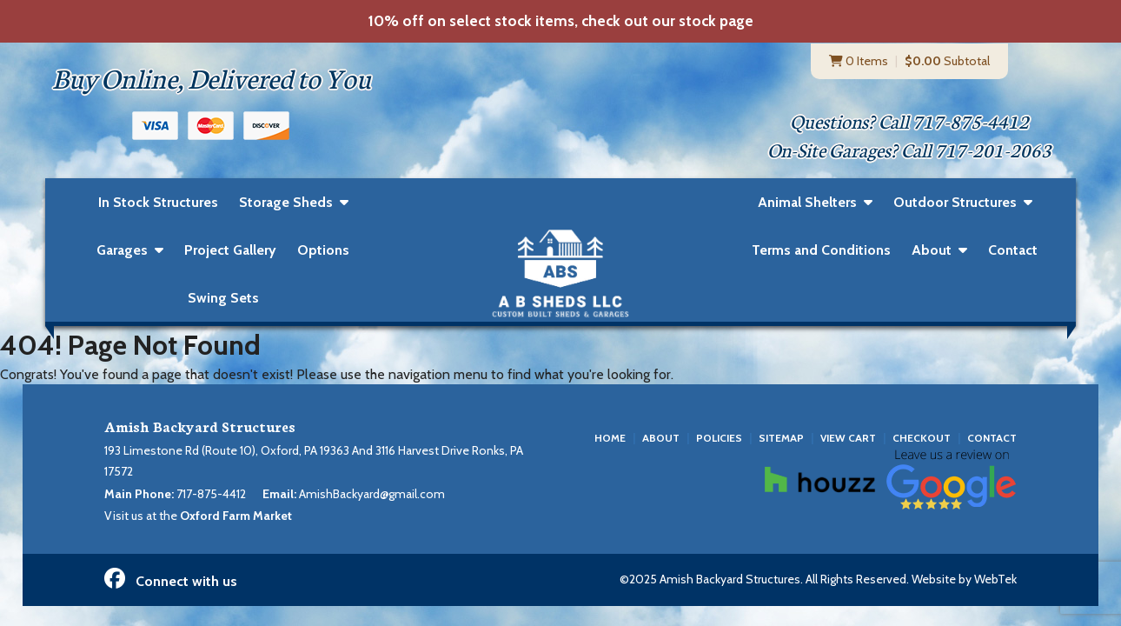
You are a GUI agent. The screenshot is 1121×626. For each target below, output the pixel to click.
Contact (1013, 251)
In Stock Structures (158, 202)
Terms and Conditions (821, 251)
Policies (719, 437)
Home (610, 437)
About (932, 251)
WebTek (995, 580)
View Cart (848, 437)
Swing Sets (223, 298)
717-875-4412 (970, 121)
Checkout (921, 437)
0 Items (858, 61)
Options (323, 251)
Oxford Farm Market (236, 515)
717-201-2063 (993, 150)
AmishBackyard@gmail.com (372, 495)
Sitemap (781, 437)
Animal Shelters (807, 203)
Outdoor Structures (955, 203)
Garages (122, 251)
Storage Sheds (286, 203)
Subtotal (947, 61)
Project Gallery (230, 251)
